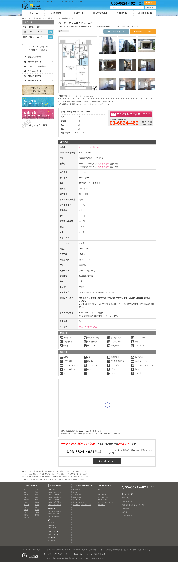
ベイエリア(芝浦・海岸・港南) (82, 505)
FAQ (76, 554)
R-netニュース (86, 554)
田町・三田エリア (78, 497)
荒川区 (37, 510)
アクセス (150, 3)
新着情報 (125, 508)
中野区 (26, 507)
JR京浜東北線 (52, 528)
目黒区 (26, 502)
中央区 (37, 490)
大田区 (37, 505)
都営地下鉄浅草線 (54, 516)
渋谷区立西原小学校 (88, 326)
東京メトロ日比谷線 (54, 497)
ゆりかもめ (51, 540)
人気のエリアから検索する (37, 479)
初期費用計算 (145, 13)
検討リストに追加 (143, 31)
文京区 (37, 500)
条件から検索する (105, 485)
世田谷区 (26, 505)
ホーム (33, 13)
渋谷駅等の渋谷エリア (54, 479)
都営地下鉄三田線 (54, 514)
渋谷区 (44, 18)
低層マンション (102, 500)
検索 (150, 7)
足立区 (37, 512)
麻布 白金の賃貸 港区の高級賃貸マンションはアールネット (72, 558)
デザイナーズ (102, 495)
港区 (25, 490)
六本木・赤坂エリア (79, 500)
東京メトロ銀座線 (54, 500)
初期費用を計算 (116, 31)
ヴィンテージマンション (105, 502)
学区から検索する (34, 477)
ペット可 (100, 492)
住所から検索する (34, 18)
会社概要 (47, 554)
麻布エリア (76, 490)
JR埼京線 (51, 525)
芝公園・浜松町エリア (80, 502)
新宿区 (26, 492)
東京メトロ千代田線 (48, 471)
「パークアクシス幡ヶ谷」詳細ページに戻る (38, 48)
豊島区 (37, 502)
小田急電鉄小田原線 (48, 474)
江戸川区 (26, 517)
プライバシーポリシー (63, 554)
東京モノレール (53, 534)
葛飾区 (26, 515)
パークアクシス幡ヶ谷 (62, 18)
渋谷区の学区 (46, 477)
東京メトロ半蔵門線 (54, 505)
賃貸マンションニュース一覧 (133, 505)
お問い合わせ (100, 13)
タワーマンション (103, 497)
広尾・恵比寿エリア (79, 495)
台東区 (26, 497)
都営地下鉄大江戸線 (54, 511)
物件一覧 (78, 13)
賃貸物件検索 (127, 501)
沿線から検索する (34, 471)
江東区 (37, 495)
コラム (124, 512)
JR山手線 (51, 522)
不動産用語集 (99, 554)
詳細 (50, 32)
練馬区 (37, 515)
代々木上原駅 (103, 163)
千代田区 (26, 500)
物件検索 (56, 13)
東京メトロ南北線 (54, 495)
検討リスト (123, 13)
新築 (99, 490)
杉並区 (26, 512)
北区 (36, 507)
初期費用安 (101, 505)
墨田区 (37, 497)
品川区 (26, 495)
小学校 (54, 477)
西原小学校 (62, 477)
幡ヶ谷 (50, 18)
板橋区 (26, 510)
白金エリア (76, 492)
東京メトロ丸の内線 (54, 492)
